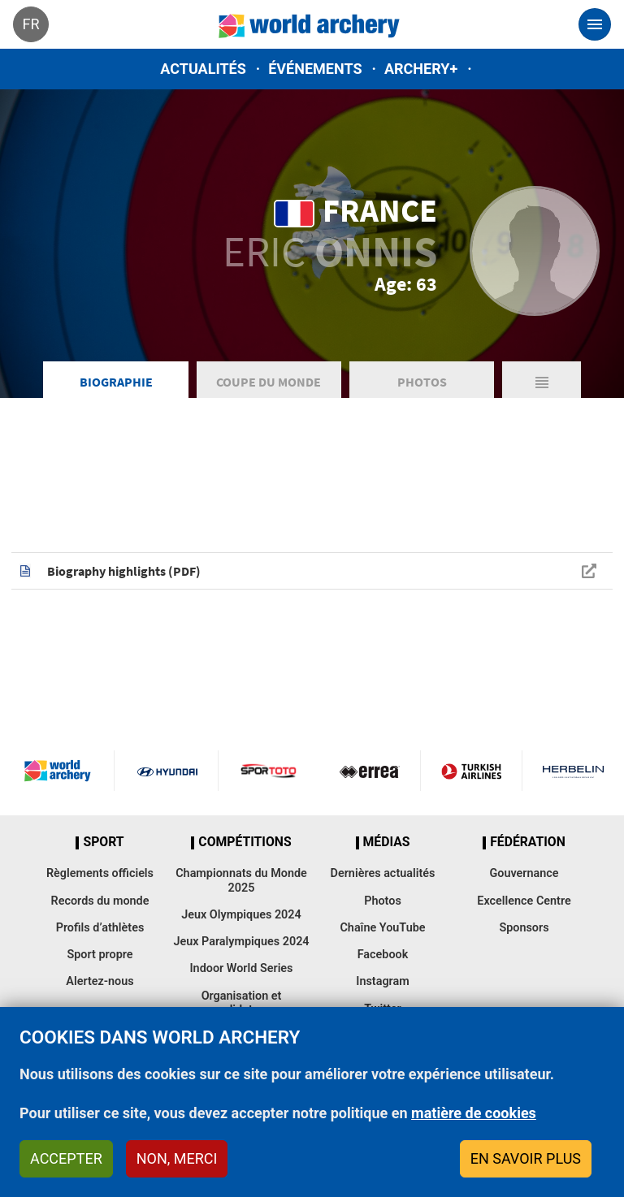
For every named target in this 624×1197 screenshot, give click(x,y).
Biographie (116, 382)
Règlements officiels (100, 873)
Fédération (528, 842)
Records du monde (100, 901)
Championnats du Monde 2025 (241, 880)
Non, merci (177, 1158)
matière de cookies (473, 1112)
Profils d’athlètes (100, 928)
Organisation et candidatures (242, 1003)
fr (30, 23)
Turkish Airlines (471, 770)
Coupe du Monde (268, 382)
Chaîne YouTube (382, 928)
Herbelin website (573, 770)
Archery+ (420, 68)
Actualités (203, 68)
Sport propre (99, 954)
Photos (422, 382)
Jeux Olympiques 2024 (241, 915)
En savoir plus (525, 1158)
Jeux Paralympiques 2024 (241, 942)
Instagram (383, 981)
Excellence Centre (523, 901)
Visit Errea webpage (370, 770)
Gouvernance (523, 873)
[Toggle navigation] (594, 24)
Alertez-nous (99, 981)
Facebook (383, 954)
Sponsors (523, 928)
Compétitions (244, 842)
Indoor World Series (240, 968)
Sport (103, 842)
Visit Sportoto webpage (269, 770)
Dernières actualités (383, 873)
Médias (386, 842)
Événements (315, 68)
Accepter (66, 1158)
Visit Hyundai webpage (167, 770)
